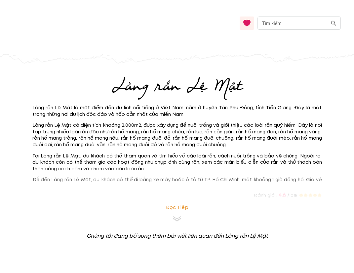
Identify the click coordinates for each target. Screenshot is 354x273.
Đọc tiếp (177, 207)
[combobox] (299, 23)
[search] (333, 23)
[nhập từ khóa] (292, 23)
